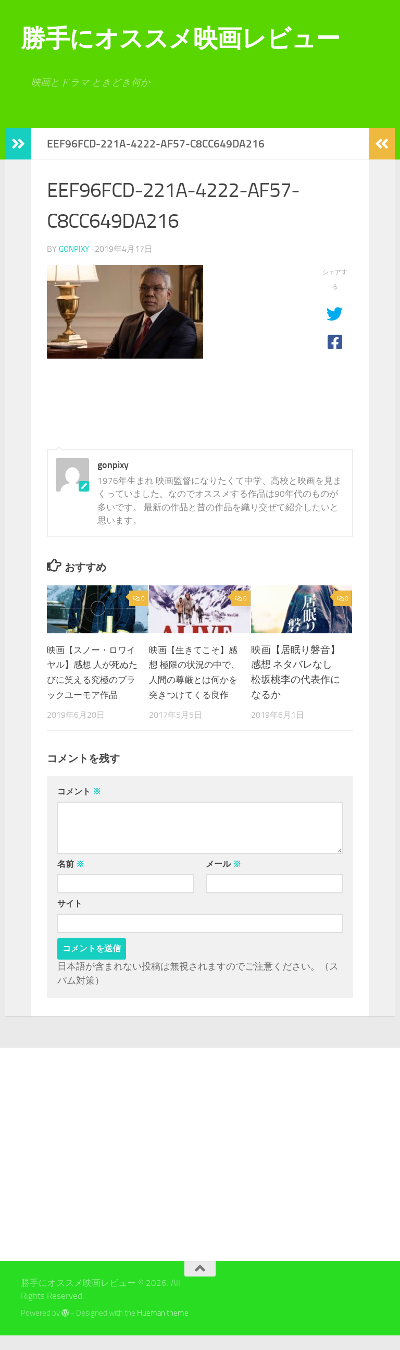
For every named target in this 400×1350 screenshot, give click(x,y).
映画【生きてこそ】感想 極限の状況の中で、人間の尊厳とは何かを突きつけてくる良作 (193, 679)
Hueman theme (163, 1327)
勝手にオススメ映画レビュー (180, 38)
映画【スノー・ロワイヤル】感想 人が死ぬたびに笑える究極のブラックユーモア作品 (91, 679)
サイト (69, 918)
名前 (70, 878)
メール (223, 878)
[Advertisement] (77, 1168)
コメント (79, 806)
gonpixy (75, 249)
